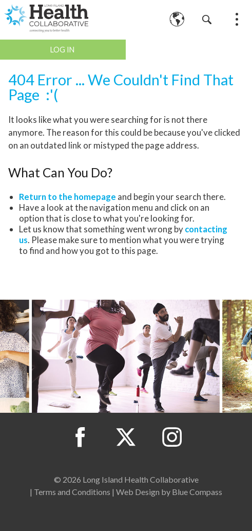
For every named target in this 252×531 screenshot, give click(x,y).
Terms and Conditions (72, 492)
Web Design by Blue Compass (169, 492)
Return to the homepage (67, 196)
